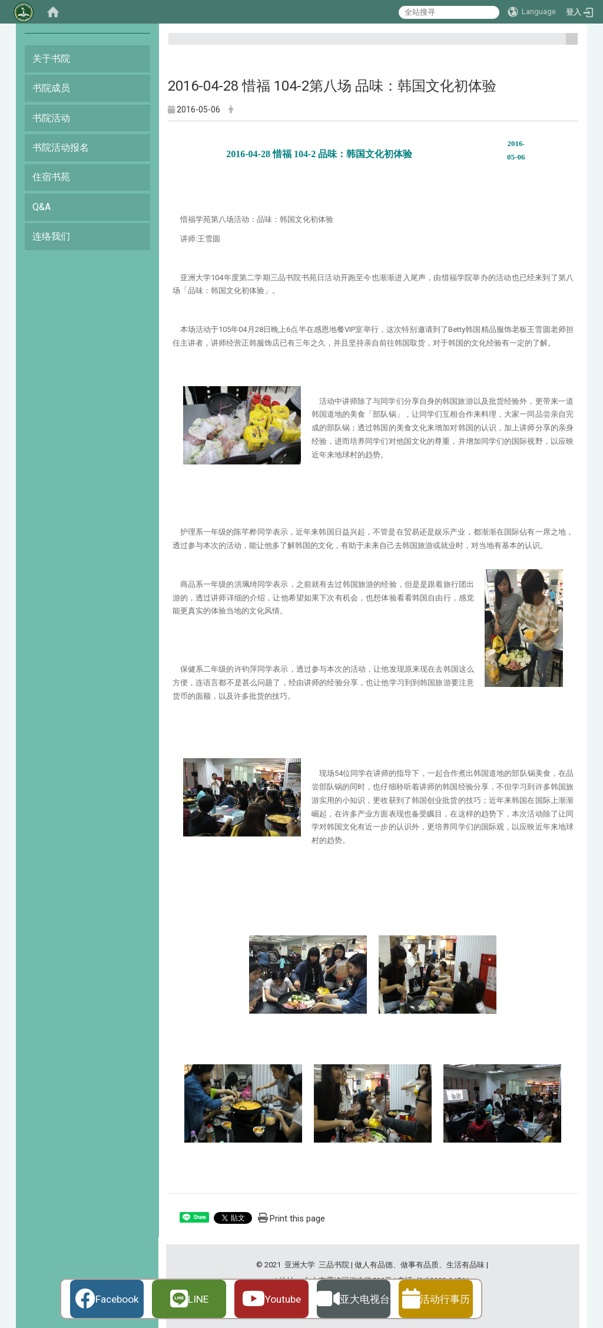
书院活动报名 (60, 147)
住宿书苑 (51, 176)
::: (567, 43)
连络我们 (51, 236)
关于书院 (51, 58)
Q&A (41, 207)
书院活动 (51, 118)
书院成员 (51, 88)
